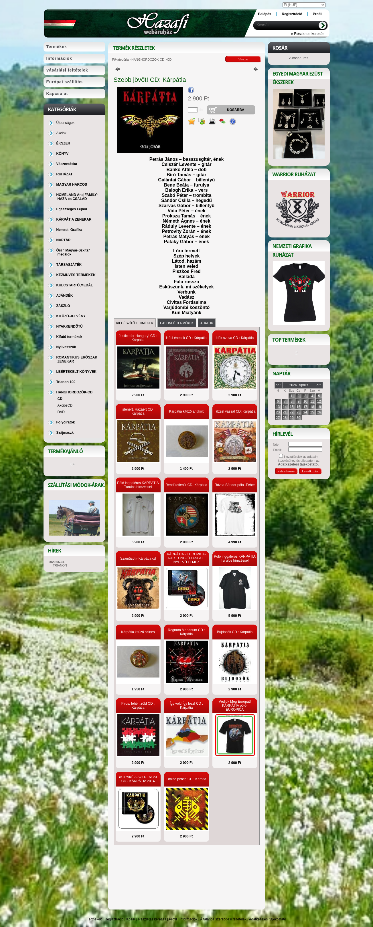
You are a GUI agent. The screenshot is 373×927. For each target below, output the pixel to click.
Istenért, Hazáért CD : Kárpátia (138, 411)
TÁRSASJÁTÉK (69, 265)
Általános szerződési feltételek (223, 919)
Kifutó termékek (69, 337)
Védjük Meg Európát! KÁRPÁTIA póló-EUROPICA (235, 706)
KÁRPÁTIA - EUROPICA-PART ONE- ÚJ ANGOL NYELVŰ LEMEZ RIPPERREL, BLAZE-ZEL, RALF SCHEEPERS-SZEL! (186, 562)
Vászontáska (66, 164)
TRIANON (60, 565)
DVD (61, 412)
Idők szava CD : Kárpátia (235, 338)
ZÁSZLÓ (63, 306)
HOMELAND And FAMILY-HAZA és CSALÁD (77, 197)
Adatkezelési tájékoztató (267, 919)
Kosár (130, 919)
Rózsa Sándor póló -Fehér (235, 485)
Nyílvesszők (66, 347)
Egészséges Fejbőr (72, 209)
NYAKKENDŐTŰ (69, 326)
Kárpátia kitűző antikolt (186, 411)
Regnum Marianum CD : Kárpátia (186, 632)
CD (60, 399)
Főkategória (120, 59)
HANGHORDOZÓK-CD (147, 59)
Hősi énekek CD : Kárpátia (186, 338)
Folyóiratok (65, 422)
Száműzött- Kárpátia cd (138, 558)
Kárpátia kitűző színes (138, 632)
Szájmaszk (65, 433)
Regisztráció (114, 919)
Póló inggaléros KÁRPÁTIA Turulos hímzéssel (138, 485)
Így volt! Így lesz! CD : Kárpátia (186, 706)
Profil (173, 919)
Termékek (94, 919)
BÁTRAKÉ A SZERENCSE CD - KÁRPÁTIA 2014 (138, 779)
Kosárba (235, 110)
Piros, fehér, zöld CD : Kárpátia (138, 706)
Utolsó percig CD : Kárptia (186, 779)
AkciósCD (65, 405)
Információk (188, 919)
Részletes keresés (152, 919)
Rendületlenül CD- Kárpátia (186, 485)
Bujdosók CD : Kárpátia (235, 632)
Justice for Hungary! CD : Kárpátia (138, 338)
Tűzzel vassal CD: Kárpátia (235, 411)
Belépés (264, 14)
